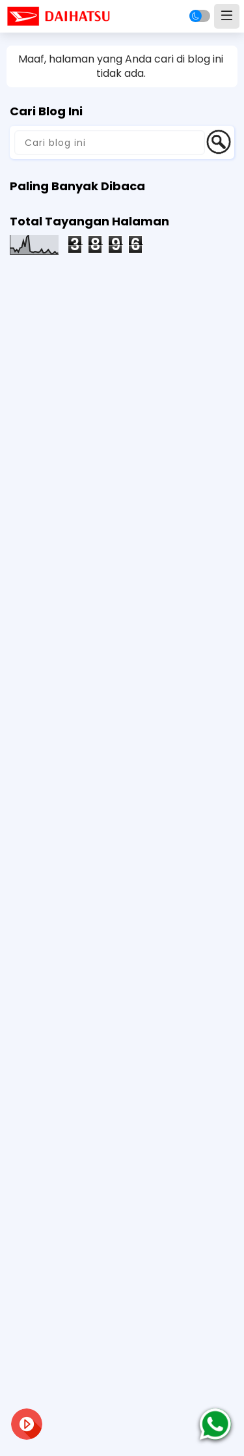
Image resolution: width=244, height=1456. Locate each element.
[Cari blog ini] (109, 142)
